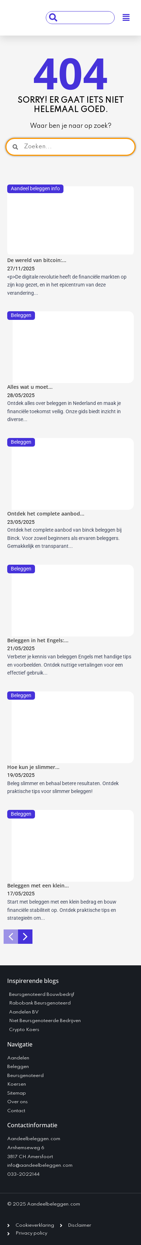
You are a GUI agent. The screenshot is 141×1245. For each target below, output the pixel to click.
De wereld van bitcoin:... (36, 260)
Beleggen (21, 315)
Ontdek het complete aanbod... (45, 513)
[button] (126, 18)
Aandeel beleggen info (35, 188)
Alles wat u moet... (30, 386)
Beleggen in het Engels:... (38, 640)
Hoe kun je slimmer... (33, 767)
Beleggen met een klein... (38, 885)
